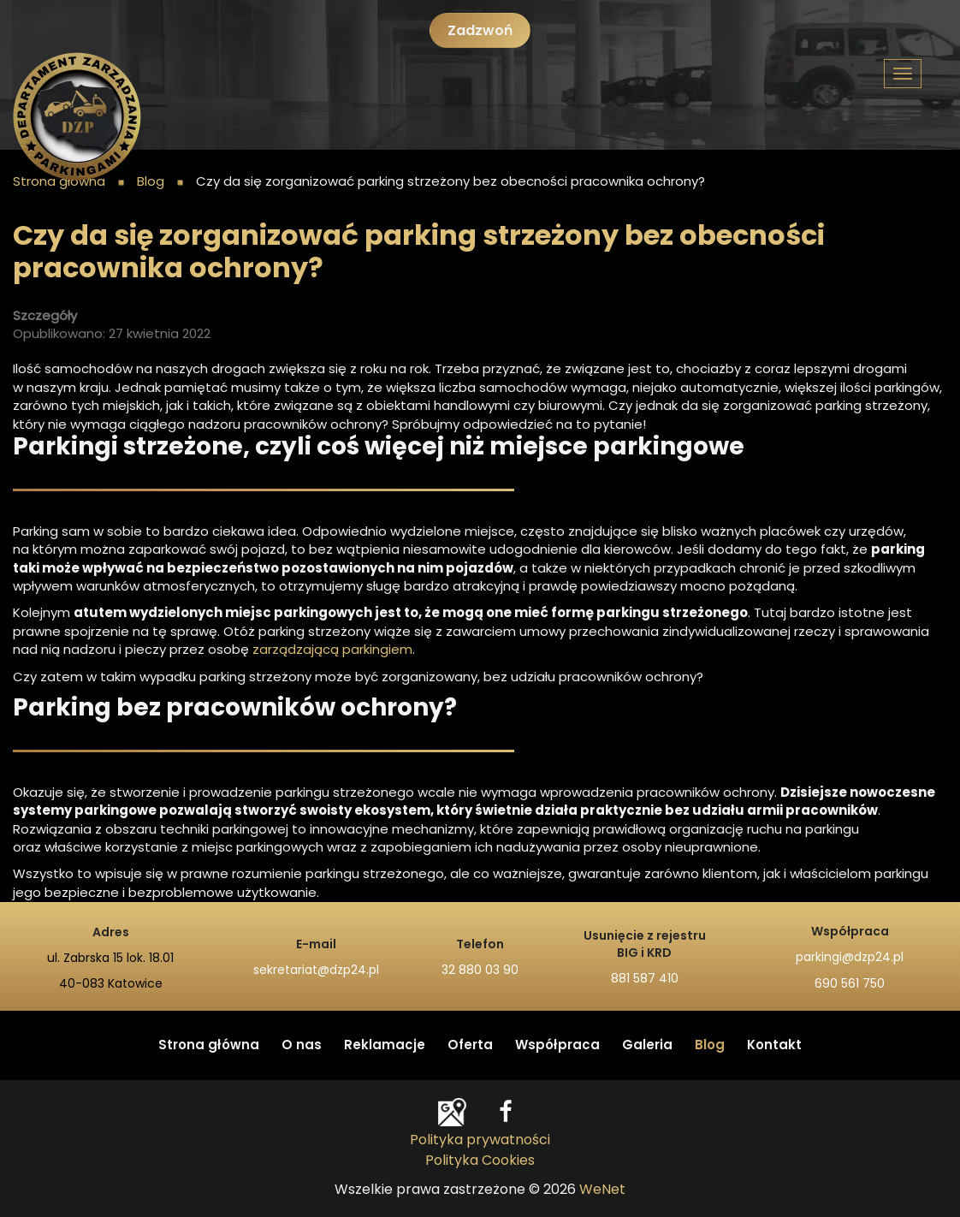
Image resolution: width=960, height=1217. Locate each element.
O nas (301, 1045)
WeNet (602, 1189)
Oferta (470, 1045)
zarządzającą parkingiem (332, 650)
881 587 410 (645, 979)
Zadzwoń (480, 31)
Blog (710, 1045)
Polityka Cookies (480, 1160)
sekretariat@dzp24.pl (316, 971)
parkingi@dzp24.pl (850, 958)
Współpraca (557, 1045)
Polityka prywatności (480, 1140)
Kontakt (774, 1045)
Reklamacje (384, 1045)
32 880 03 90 (480, 971)
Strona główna (208, 1045)
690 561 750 (850, 984)
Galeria (647, 1045)
